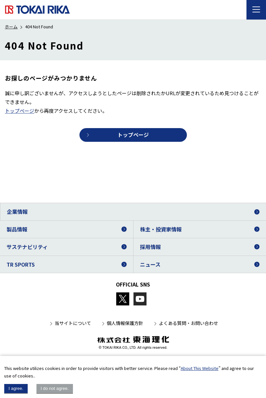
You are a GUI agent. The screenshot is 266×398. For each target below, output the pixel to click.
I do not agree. (55, 388)
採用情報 (150, 247)
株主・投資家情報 (161, 229)
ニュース (150, 264)
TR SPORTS (21, 264)
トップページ (19, 110)
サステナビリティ (27, 247)
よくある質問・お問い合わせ (188, 323)
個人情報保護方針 (125, 323)
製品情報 (17, 229)
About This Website (199, 368)
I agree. (15, 388)
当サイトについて (73, 323)
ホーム (11, 26)
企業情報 (17, 211)
